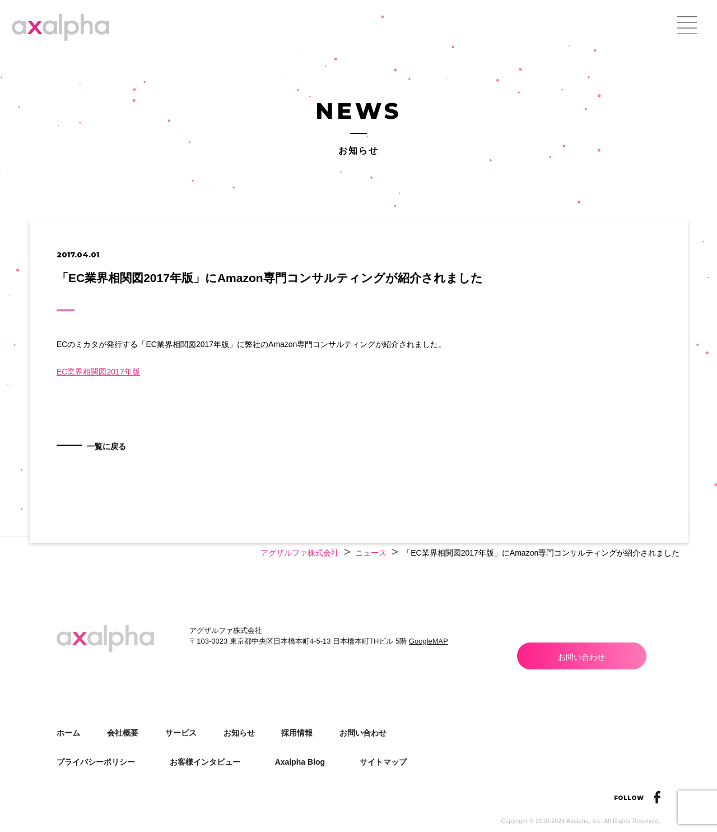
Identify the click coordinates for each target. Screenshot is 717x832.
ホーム (68, 732)
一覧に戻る (111, 461)
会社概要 (122, 732)
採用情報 (297, 732)
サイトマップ (383, 761)
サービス (181, 732)
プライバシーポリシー (96, 761)
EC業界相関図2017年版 (98, 371)
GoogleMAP (428, 641)
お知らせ (239, 732)
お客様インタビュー (205, 761)
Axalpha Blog (300, 761)
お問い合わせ (581, 657)
